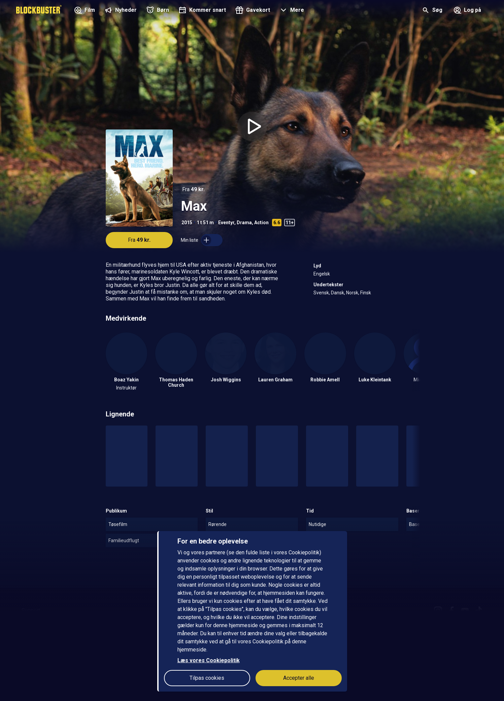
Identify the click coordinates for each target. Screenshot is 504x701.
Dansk (337, 292)
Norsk (352, 292)
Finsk (365, 292)
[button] (291, 11)
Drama (244, 222)
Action (261, 222)
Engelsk (321, 273)
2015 (186, 222)
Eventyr (226, 222)
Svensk (321, 292)
